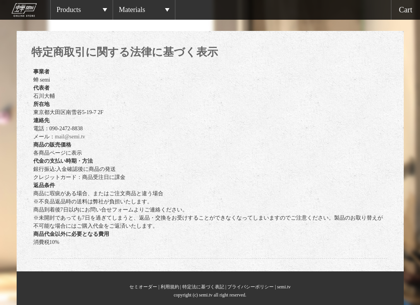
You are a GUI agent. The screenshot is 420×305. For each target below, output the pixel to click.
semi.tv (284, 287)
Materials (132, 10)
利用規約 (170, 287)
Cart (405, 9)
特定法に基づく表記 (203, 287)
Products (69, 10)
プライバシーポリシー (250, 287)
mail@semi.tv (70, 137)
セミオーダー (143, 287)
